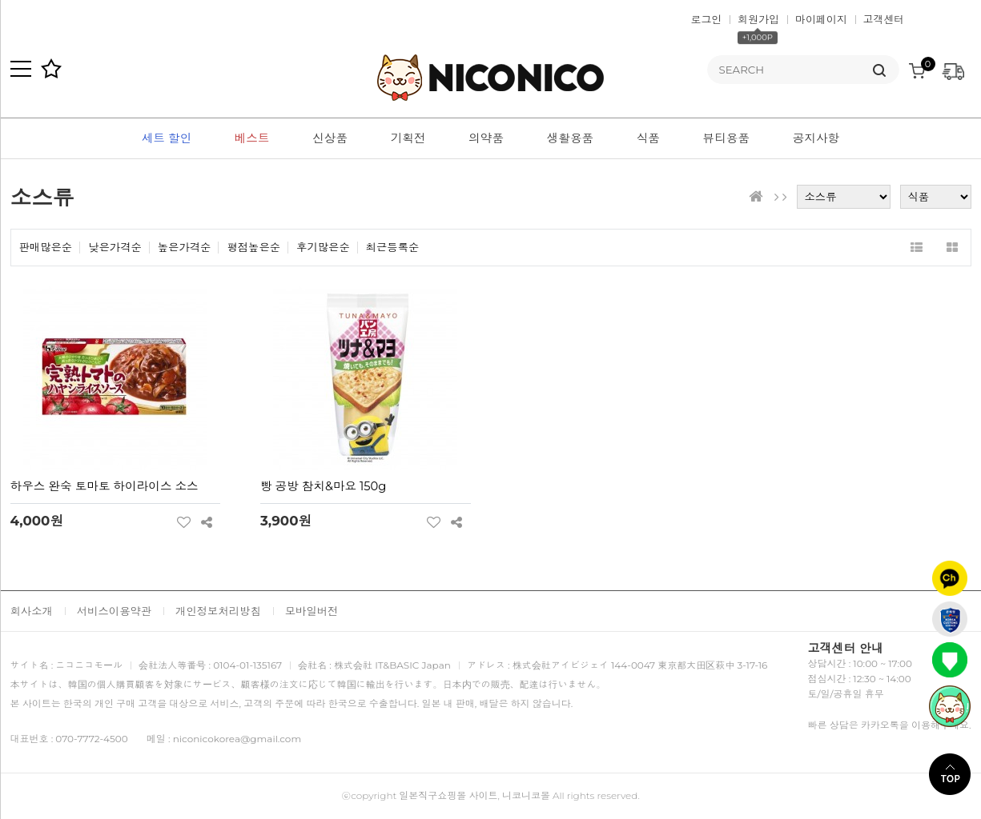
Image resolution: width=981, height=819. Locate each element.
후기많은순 (323, 248)
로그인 (706, 19)
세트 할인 (166, 138)
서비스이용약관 (114, 611)
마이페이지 (821, 19)
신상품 (330, 138)
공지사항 (816, 138)
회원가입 (758, 19)
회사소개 (31, 611)
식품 (648, 138)
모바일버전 (312, 611)
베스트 (252, 138)
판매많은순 (46, 248)
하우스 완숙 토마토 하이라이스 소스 (104, 486)
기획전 (408, 138)
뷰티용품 (726, 138)
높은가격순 (184, 248)
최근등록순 (393, 248)
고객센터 (884, 19)
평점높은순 (253, 248)
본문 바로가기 (0, 0)
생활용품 (570, 138)
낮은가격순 (115, 248)
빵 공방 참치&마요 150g (323, 486)
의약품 (486, 138)
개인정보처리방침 (218, 611)
